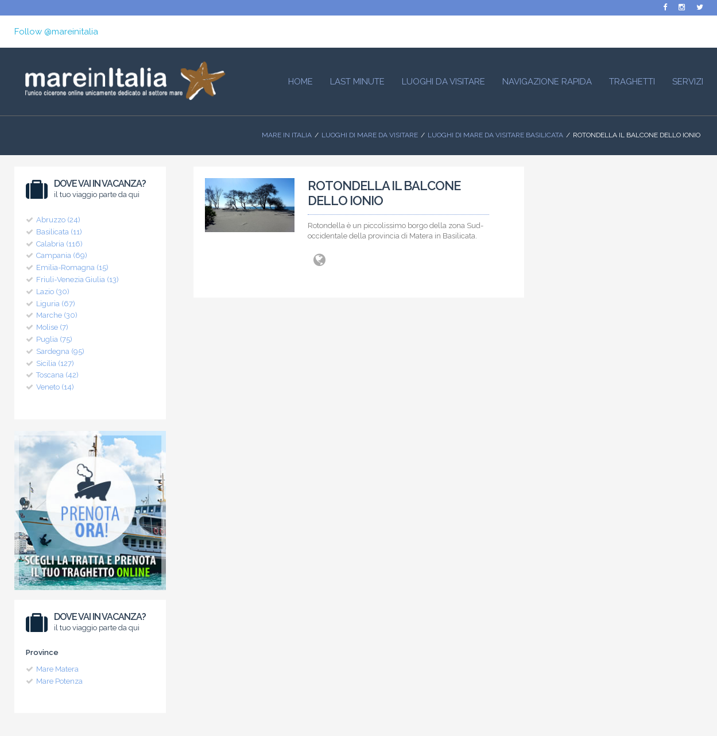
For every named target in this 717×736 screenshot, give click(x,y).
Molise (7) (52, 327)
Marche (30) (56, 315)
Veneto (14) (55, 387)
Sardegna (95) (60, 351)
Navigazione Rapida (547, 81)
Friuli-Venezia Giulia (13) (77, 279)
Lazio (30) (52, 291)
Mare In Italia (287, 135)
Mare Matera (57, 669)
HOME (300, 81)
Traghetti (632, 81)
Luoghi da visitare (443, 81)
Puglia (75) (54, 339)
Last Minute (357, 81)
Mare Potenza (59, 681)
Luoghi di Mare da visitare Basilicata (495, 135)
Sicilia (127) (55, 363)
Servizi (687, 81)
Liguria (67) (55, 303)
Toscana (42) (57, 375)
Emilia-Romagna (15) (72, 267)
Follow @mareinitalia (56, 31)
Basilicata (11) (59, 232)
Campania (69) (61, 255)
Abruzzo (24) (58, 219)
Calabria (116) (59, 244)
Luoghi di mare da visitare (369, 135)
